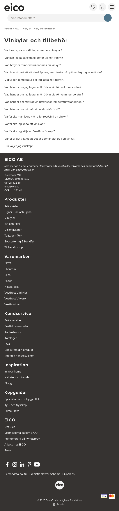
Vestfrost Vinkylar (15, 292)
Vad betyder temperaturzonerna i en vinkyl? (32, 65)
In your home (12, 371)
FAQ (7, 344)
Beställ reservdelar (16, 326)
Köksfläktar (11, 206)
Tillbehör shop (13, 247)
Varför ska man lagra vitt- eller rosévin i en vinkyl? (36, 116)
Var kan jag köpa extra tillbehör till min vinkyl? (33, 58)
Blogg (8, 383)
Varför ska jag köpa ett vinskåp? (24, 124)
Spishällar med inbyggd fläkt (22, 399)
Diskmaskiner (13, 230)
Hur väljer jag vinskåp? (18, 146)
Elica (7, 275)
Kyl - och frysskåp (15, 405)
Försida (8, 28)
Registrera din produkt (18, 350)
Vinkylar (9, 218)
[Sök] (108, 18)
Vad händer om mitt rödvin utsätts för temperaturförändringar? (44, 102)
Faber (8, 281)
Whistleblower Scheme (46, 474)
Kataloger (10, 338)
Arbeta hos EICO (15, 444)
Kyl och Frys (12, 224)
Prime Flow (11, 411)
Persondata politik (15, 474)
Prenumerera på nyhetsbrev (22, 439)
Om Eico (9, 427)
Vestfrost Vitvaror (15, 298)
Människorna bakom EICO (21, 433)
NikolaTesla (11, 287)
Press (7, 450)
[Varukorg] (102, 7)
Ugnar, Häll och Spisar (18, 212)
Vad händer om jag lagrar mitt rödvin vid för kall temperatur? (42, 87)
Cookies (69, 474)
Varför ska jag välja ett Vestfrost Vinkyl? (29, 131)
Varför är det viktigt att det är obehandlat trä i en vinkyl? (39, 138)
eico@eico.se (11, 187)
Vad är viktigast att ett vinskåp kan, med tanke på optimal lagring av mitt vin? (53, 72)
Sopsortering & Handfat (19, 241)
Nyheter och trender (17, 377)
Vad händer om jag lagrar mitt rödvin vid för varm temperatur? (43, 94)
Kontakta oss (12, 332)
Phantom (10, 269)
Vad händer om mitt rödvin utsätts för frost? (32, 109)
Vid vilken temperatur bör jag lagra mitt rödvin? (34, 80)
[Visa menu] (112, 7)
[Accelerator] (45, 7)
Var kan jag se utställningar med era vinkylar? (33, 50)
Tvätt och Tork (13, 235)
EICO (7, 263)
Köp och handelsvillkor (19, 356)
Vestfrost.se (11, 304)
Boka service (12, 320)
